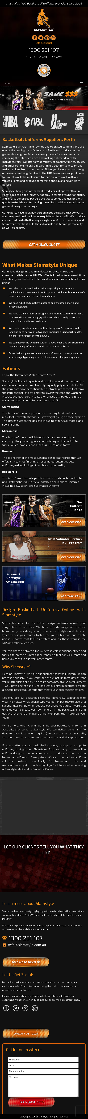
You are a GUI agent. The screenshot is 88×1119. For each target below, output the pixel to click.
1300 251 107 (44, 50)
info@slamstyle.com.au (27, 945)
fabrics (74, 385)
